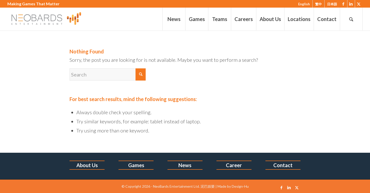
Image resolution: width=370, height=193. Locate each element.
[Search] (351, 19)
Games (136, 165)
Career (234, 165)
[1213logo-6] (51, 19)
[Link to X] (359, 4)
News (184, 165)
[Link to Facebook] (343, 4)
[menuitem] (173, 19)
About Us (87, 165)
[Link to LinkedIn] (351, 4)
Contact (283, 165)
